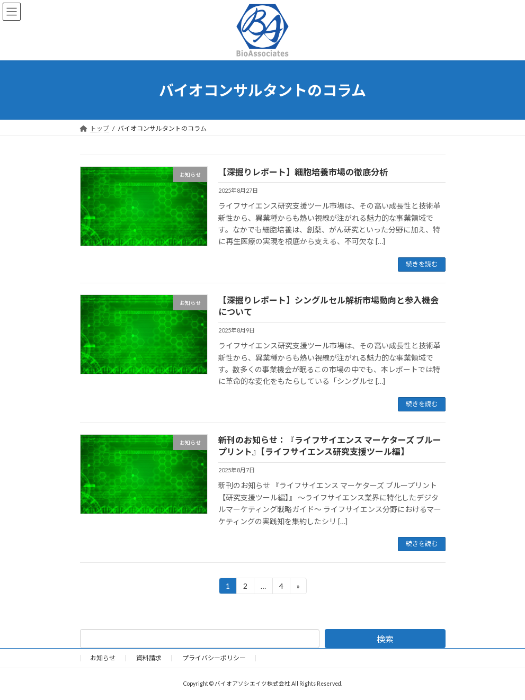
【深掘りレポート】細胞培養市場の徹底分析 (303, 172)
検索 (385, 639)
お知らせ (102, 658)
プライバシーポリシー (214, 658)
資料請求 (149, 658)
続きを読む (422, 264)
